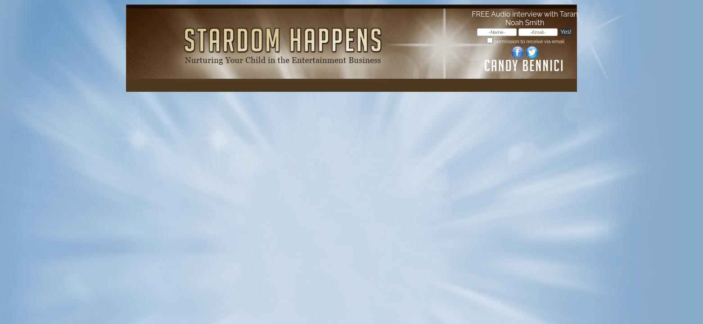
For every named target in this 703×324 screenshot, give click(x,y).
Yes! (565, 31)
